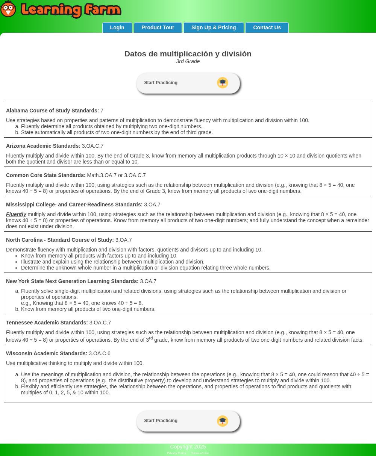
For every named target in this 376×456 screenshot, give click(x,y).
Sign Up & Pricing (213, 27)
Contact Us (267, 27)
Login (117, 27)
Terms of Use (200, 453)
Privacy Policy (176, 453)
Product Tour (158, 27)
